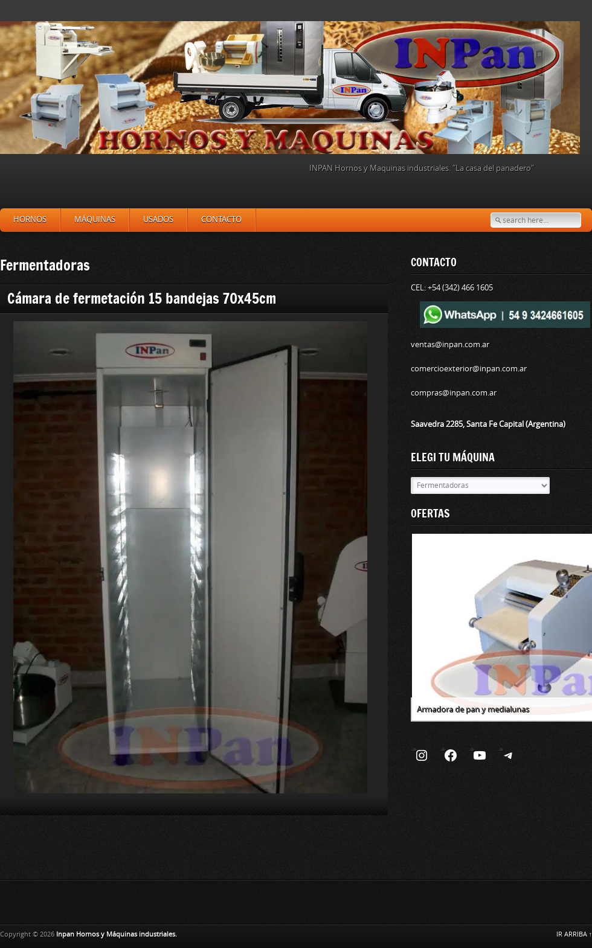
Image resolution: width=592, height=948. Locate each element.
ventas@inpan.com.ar (450, 344)
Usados (158, 219)
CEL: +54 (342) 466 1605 (452, 287)
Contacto (221, 219)
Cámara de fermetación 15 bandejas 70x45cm (141, 298)
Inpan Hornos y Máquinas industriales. (116, 934)
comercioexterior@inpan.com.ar (469, 368)
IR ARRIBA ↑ (574, 934)
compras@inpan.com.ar (454, 392)
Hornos (30, 219)
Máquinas (94, 219)
